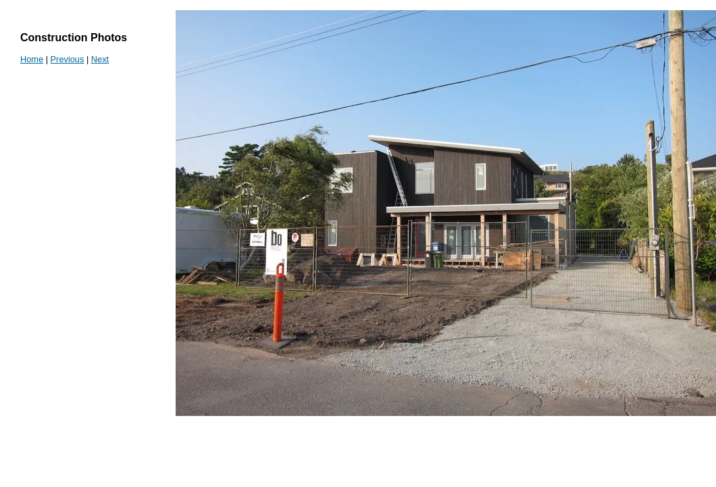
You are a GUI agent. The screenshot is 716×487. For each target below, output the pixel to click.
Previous (67, 59)
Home (31, 59)
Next (100, 59)
